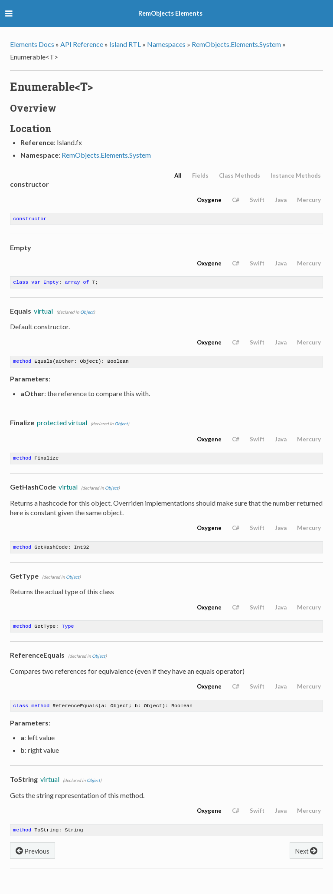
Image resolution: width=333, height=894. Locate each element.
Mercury (309, 199)
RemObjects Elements (170, 13)
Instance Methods (296, 175)
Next (306, 857)
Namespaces (166, 44)
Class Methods (239, 175)
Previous (32, 857)
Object (87, 313)
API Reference (81, 44)
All (178, 175)
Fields (200, 175)
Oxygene (209, 199)
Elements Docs (32, 44)
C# (235, 199)
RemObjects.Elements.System (236, 44)
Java (281, 199)
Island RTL (125, 44)
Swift (257, 199)
